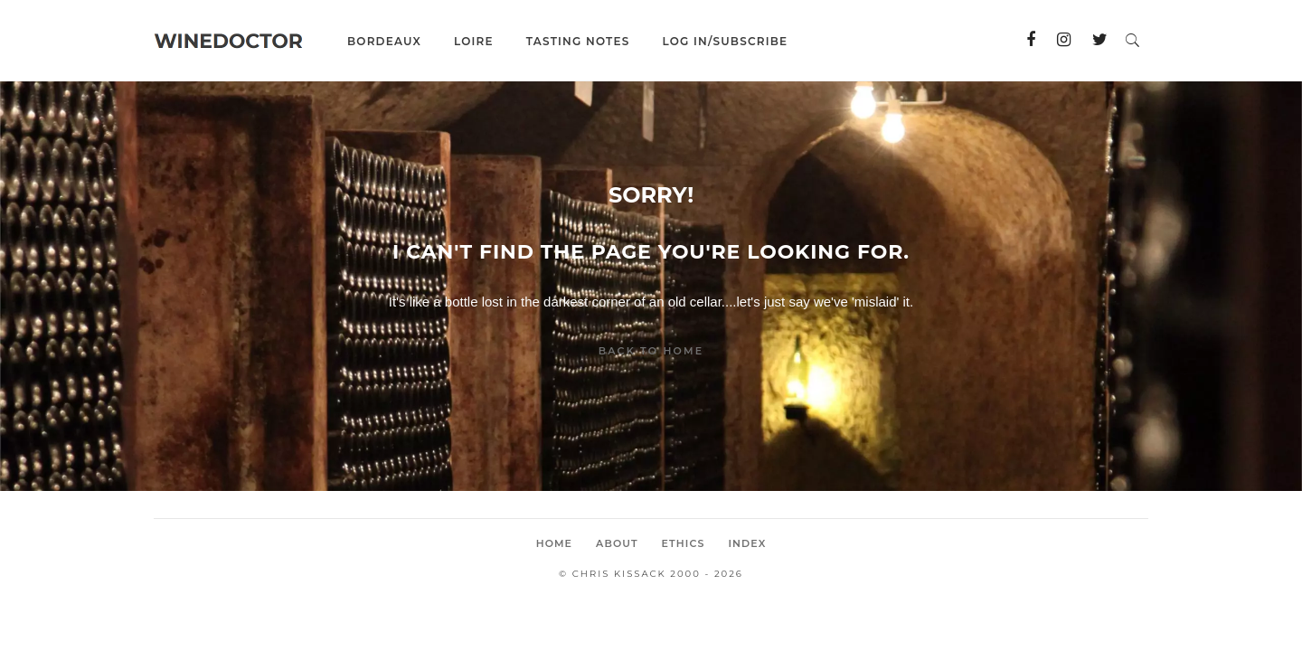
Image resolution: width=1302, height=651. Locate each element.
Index (747, 543)
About (617, 543)
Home (554, 543)
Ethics (683, 543)
